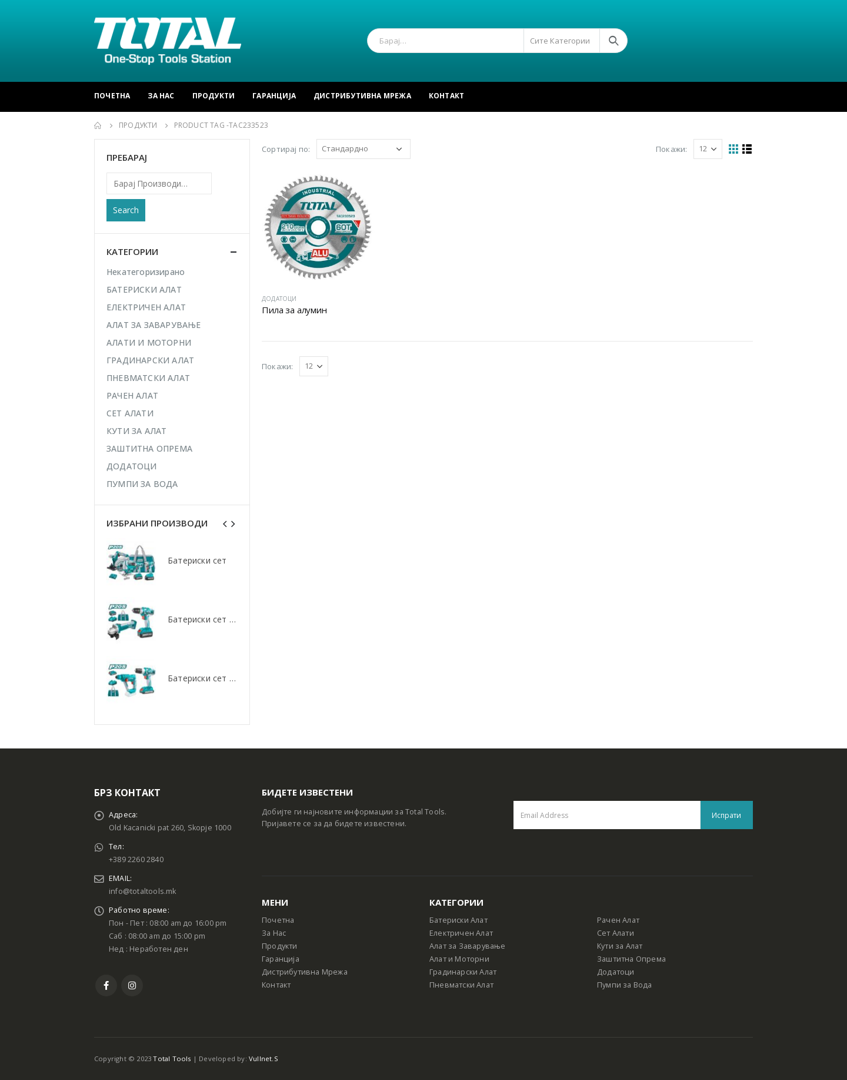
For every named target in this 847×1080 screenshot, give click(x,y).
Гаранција (274, 96)
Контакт (446, 96)
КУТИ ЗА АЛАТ (136, 430)
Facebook (106, 985)
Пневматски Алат (461, 985)
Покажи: (671, 149)
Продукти (213, 96)
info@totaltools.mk (142, 891)
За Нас (161, 96)
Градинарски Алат (462, 972)
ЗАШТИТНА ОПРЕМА (149, 448)
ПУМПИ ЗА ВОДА (142, 483)
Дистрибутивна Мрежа (362, 96)
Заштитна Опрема (631, 959)
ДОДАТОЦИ (279, 298)
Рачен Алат (618, 920)
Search (126, 210)
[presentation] (225, 523)
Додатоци (616, 972)
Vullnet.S (263, 1058)
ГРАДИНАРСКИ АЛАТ (150, 360)
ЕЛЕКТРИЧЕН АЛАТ (146, 307)
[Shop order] (363, 149)
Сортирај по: (286, 149)
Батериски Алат (458, 920)
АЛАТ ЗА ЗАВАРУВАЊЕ (153, 324)
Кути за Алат (619, 946)
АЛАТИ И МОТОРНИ (148, 342)
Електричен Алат (461, 933)
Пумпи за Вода (624, 985)
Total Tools (172, 1058)
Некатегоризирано (145, 271)
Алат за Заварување (467, 946)
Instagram (132, 985)
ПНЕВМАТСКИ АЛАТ (148, 377)
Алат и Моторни (459, 959)
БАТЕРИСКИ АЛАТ (144, 289)
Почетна (112, 96)
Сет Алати (615, 933)
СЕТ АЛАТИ (130, 413)
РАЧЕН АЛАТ (132, 395)
